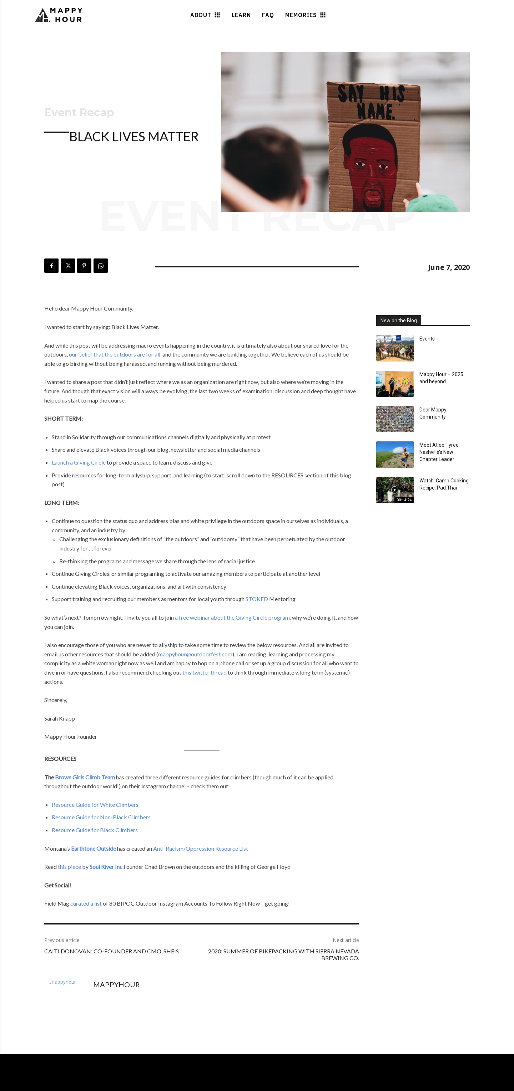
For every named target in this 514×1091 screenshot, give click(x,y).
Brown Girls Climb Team (85, 777)
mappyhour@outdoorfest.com (195, 654)
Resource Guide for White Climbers (95, 804)
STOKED (257, 598)
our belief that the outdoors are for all (114, 354)
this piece (69, 866)
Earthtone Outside (93, 848)
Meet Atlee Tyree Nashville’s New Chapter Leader (439, 452)
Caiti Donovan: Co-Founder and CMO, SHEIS (111, 951)
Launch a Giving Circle (79, 462)
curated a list (86, 903)
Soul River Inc (106, 866)
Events (427, 339)
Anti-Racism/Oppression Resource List (200, 848)
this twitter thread (205, 672)
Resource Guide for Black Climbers (95, 829)
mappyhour (116, 984)
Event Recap (79, 112)
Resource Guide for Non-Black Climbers (101, 817)
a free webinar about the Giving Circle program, (232, 617)
